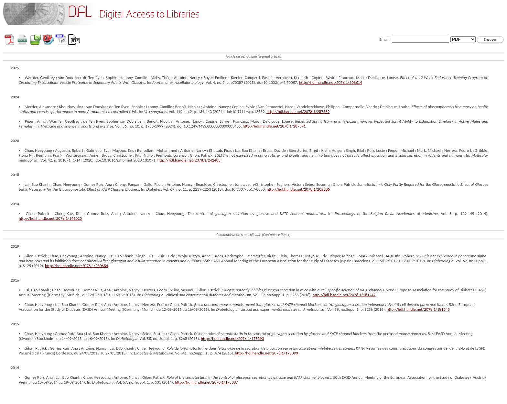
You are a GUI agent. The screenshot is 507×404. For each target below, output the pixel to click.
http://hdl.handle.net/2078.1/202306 (298, 189)
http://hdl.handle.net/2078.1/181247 (344, 294)
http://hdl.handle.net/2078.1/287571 (274, 126)
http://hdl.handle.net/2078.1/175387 (206, 382)
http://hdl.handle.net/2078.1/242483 (189, 160)
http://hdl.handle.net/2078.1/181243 (418, 309)
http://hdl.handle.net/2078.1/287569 (297, 111)
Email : (385, 39)
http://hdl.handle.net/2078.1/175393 (232, 338)
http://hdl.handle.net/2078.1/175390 (266, 353)
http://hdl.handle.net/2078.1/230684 (76, 265)
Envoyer (490, 39)
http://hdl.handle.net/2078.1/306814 (330, 82)
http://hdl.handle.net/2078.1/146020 (50, 218)
